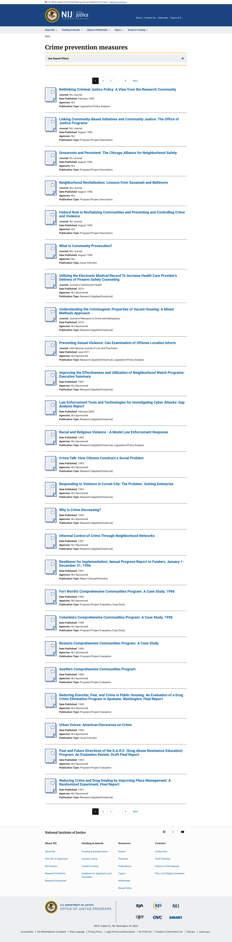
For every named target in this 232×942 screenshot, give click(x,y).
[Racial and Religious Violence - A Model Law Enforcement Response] (51, 444)
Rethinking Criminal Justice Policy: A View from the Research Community (117, 89)
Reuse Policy (125, 888)
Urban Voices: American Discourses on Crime (95, 725)
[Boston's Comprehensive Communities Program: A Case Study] (51, 655)
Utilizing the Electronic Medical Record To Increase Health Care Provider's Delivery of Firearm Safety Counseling (118, 278)
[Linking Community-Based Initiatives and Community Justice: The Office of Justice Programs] (51, 131)
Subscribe (163, 17)
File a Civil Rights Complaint (169, 873)
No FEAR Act (145, 931)
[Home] (75, 15)
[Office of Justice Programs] (52, 15)
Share (187, 20)
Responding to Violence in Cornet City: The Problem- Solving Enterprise (116, 484)
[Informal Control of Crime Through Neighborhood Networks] (51, 547)
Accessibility (27, 931)
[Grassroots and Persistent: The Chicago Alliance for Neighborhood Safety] (51, 164)
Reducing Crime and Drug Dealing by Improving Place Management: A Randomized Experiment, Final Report (115, 782)
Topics (121, 873)
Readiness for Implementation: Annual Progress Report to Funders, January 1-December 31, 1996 (121, 564)
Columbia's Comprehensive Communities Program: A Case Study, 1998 (116, 617)
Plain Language (77, 931)
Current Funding (90, 866)
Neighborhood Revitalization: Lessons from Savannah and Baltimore (113, 182)
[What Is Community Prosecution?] (51, 257)
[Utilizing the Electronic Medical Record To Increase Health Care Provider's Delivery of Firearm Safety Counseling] (51, 287)
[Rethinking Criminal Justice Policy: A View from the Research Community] (51, 101)
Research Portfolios (55, 873)
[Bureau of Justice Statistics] (158, 910)
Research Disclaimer (55, 880)
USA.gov (191, 931)
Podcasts (123, 858)
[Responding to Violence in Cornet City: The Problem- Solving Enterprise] (51, 495)
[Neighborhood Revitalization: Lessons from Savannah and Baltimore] (51, 194)
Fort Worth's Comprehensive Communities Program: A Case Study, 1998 (116, 591)
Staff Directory (162, 858)
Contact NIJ (161, 851)
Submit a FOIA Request (167, 866)
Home (47, 36)
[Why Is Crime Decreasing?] (51, 521)
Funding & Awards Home (95, 851)
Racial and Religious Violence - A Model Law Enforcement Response (113, 432)
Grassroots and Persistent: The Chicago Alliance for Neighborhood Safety (118, 153)
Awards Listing (89, 858)
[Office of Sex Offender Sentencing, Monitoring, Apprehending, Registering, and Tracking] (175, 919)
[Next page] (136, 81)
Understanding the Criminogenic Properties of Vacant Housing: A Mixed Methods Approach (116, 311)
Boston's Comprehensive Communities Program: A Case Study (109, 643)
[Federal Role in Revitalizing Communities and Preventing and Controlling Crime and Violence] (51, 224)
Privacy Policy (95, 931)
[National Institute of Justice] (176, 908)
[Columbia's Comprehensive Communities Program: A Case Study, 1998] (51, 629)
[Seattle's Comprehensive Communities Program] (51, 681)
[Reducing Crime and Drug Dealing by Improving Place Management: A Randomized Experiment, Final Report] (51, 792)
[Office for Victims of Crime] (157, 919)
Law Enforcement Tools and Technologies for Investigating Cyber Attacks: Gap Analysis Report (122, 404)
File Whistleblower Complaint (51, 931)
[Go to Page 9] (125, 81)
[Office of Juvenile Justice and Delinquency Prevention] (140, 919)
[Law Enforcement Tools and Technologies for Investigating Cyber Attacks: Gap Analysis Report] (51, 414)
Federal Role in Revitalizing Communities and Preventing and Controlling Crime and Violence (122, 214)
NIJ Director (51, 866)
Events (121, 851)
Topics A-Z (175, 17)
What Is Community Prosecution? (85, 246)
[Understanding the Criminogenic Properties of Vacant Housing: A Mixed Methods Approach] (51, 321)
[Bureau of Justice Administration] (139, 908)
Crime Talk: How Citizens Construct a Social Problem (101, 458)
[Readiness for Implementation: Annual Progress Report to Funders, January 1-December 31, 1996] (51, 573)
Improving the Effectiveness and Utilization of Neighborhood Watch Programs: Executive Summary (122, 375)
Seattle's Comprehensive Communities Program (97, 669)
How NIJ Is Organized (56, 858)
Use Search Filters (58, 58)
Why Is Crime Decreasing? (80, 510)
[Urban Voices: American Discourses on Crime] (51, 736)
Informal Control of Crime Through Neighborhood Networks (107, 536)
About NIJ (50, 851)
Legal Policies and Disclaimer (120, 931)
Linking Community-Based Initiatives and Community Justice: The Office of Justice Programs (119, 121)
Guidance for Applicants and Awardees (96, 875)
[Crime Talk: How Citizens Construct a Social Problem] (51, 470)
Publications (124, 866)
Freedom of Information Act (169, 931)
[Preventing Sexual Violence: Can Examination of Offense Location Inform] (51, 354)
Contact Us (150, 17)
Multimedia (124, 880)
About (139, 17)
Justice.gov (204, 931)
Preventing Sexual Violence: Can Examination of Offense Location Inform (117, 343)
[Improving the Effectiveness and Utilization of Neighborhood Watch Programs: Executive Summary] (51, 384)
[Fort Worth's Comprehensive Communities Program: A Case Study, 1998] (51, 603)
